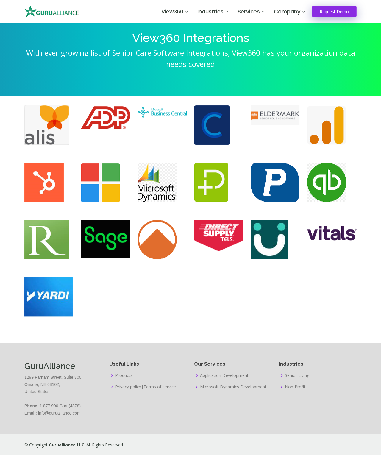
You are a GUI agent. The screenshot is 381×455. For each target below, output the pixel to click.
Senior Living (297, 375)
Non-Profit (295, 387)
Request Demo (334, 11)
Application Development (224, 375)
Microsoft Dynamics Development (233, 387)
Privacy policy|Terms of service (145, 387)
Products (123, 375)
